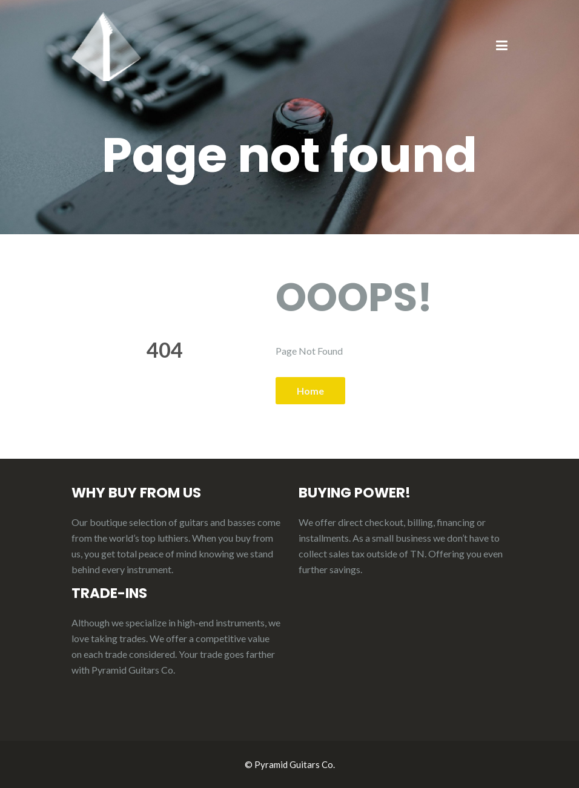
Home (310, 390)
